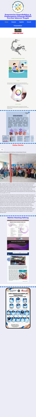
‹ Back (2, 149)
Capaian (21, 22)
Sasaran (13, 22)
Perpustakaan (18, 25)
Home (6, 22)
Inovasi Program (18, 104)
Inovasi (29, 22)
